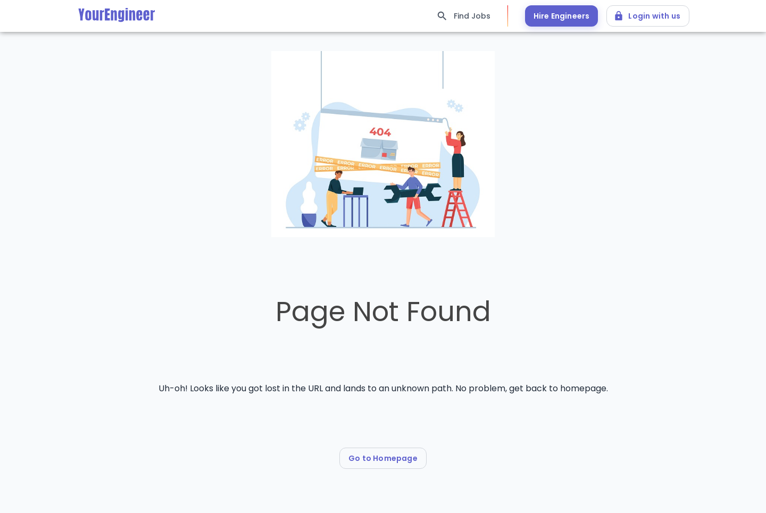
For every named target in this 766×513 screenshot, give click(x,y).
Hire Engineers (561, 16)
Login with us (648, 16)
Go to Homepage (383, 458)
